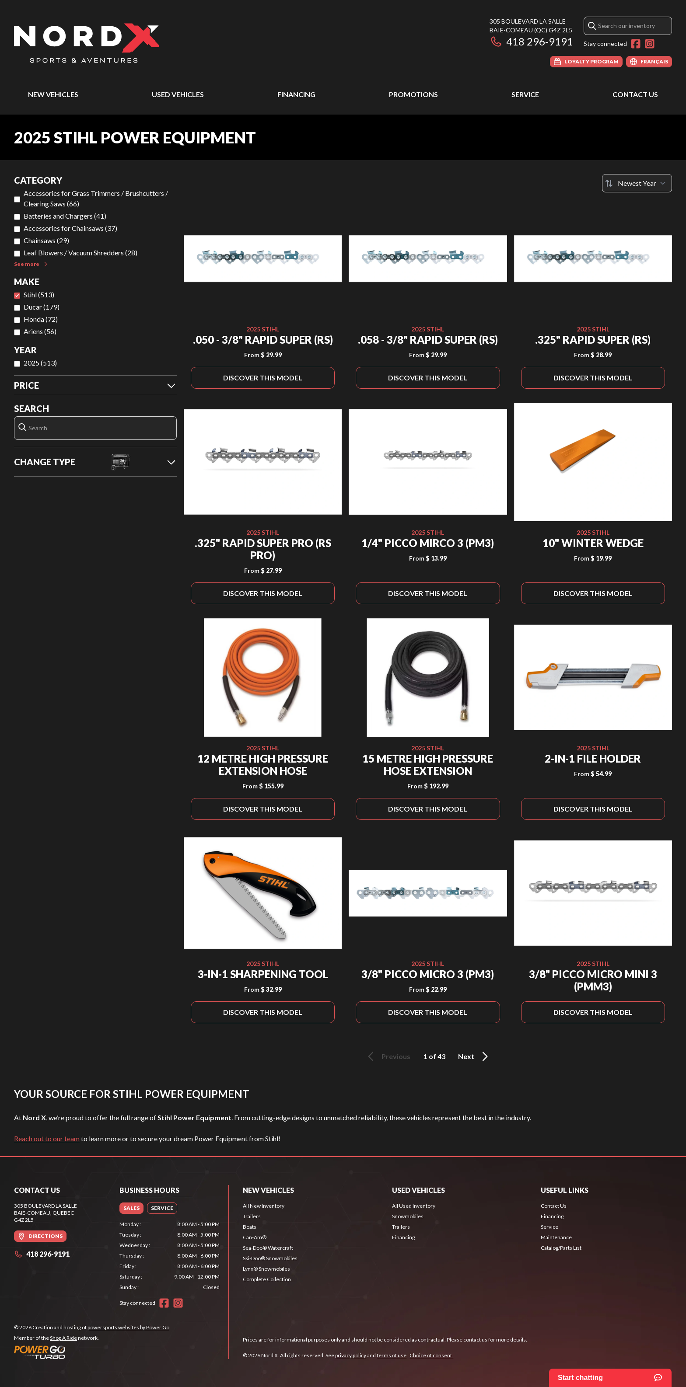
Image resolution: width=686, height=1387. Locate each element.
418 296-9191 (531, 41)
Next (474, 1056)
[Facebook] (635, 43)
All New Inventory (263, 1205)
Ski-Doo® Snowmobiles (270, 1258)
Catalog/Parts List (561, 1247)
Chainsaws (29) (46, 240)
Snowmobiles (408, 1216)
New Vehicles (53, 94)
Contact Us (635, 94)
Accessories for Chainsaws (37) (70, 228)
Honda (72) (41, 319)
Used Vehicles (178, 94)
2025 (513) (40, 363)
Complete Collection (267, 1279)
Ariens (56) (40, 331)
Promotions (413, 94)
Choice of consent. (431, 1355)
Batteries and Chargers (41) (65, 216)
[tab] (131, 1208)
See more (31, 264)
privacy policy (350, 1355)
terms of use (391, 1355)
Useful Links (564, 1190)
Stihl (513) (39, 294)
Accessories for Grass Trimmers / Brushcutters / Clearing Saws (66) (96, 198)
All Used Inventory (413, 1205)
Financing (296, 94)
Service (525, 94)
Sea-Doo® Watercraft (268, 1247)
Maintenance (556, 1237)
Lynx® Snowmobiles (266, 1268)
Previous (387, 1056)
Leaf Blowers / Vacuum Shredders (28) (80, 252)
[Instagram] (649, 43)
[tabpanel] (169, 1256)
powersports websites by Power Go (128, 1327)
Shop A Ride (63, 1338)
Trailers (252, 1216)
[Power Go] (92, 1352)
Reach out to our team (47, 1138)
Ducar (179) (42, 307)
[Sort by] (637, 183)
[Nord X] (86, 42)
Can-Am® (254, 1237)
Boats (249, 1226)
